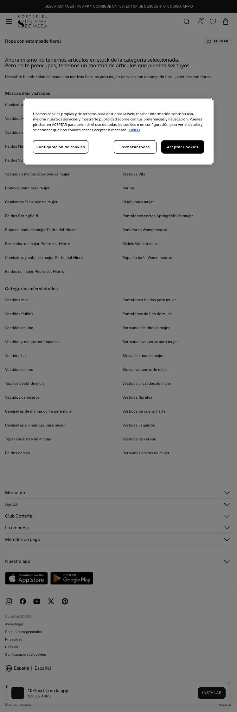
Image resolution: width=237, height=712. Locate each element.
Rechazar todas (135, 146)
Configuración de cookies (60, 146)
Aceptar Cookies (182, 146)
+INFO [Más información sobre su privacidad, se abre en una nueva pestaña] (134, 129)
